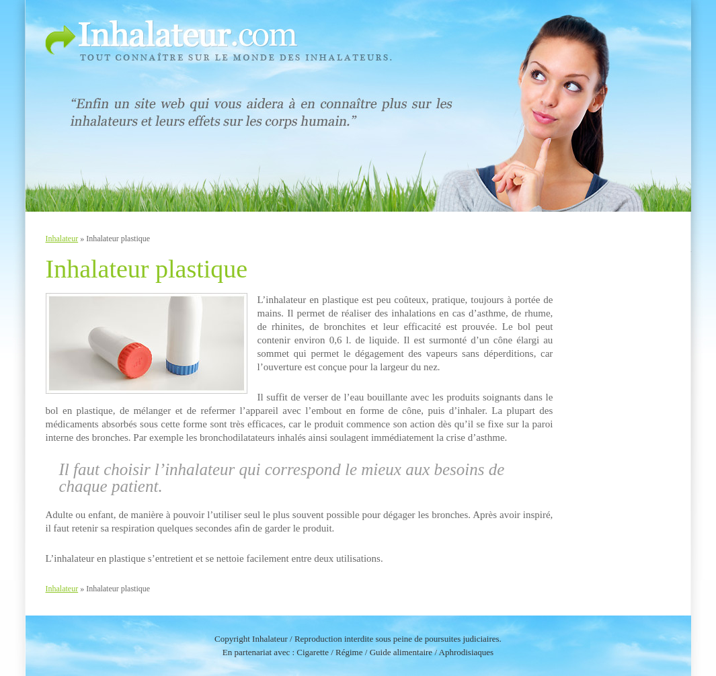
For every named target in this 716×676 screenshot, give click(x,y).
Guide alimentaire (401, 652)
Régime (348, 652)
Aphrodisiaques (466, 652)
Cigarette (312, 652)
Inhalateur (62, 238)
